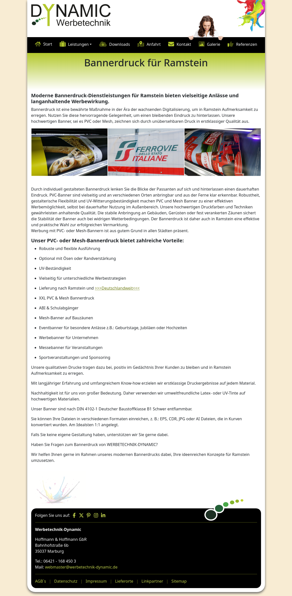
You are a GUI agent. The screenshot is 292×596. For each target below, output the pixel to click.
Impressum (96, 581)
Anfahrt (154, 44)
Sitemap (179, 581)
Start (47, 44)
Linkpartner (152, 581)
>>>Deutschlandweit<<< (117, 288)
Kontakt (184, 44)
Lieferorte (124, 581)
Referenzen (246, 44)
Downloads (119, 44)
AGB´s (40, 581)
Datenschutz (66, 581)
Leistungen (78, 44)
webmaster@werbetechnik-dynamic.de (81, 567)
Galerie (213, 44)
